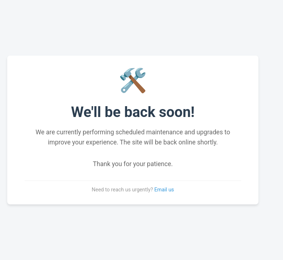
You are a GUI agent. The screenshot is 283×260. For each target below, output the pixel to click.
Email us (164, 190)
